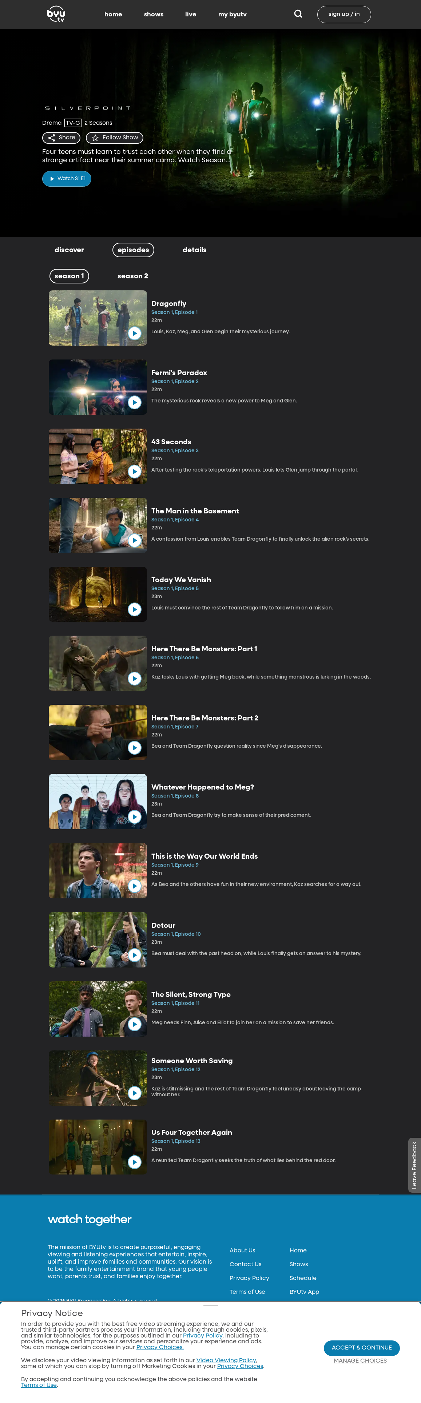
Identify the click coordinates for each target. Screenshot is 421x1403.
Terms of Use (247, 1292)
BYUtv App (304, 1292)
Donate (240, 1306)
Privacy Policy (249, 1278)
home (113, 14)
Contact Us (245, 1265)
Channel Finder (312, 1306)
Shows (299, 1265)
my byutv (232, 14)
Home (298, 1251)
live (190, 14)
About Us (242, 1251)
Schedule (303, 1278)
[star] (114, 138)
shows (153, 14)
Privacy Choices (252, 1348)
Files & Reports (250, 1320)
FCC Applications (254, 1334)
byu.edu (59, 1372)
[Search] (298, 14)
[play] (66, 179)
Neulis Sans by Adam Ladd (83, 1307)
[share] (61, 138)
